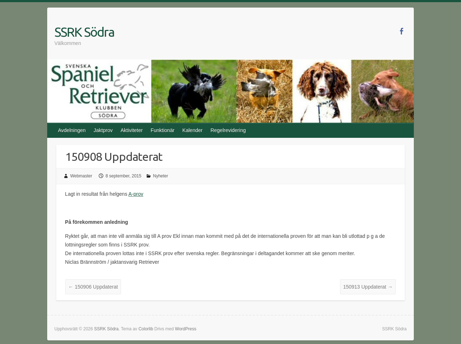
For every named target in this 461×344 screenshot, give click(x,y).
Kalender (192, 130)
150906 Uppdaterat (93, 287)
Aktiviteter (132, 130)
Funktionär (162, 130)
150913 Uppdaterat (368, 287)
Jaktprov (103, 130)
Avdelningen (72, 130)
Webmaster (81, 175)
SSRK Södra (84, 31)
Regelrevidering (228, 130)
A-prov (136, 194)
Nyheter (160, 175)
